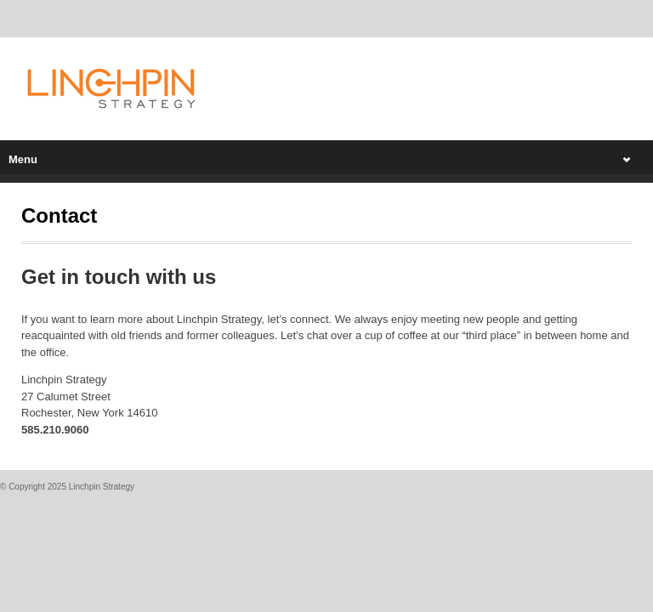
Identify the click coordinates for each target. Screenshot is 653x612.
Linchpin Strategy (101, 486)
